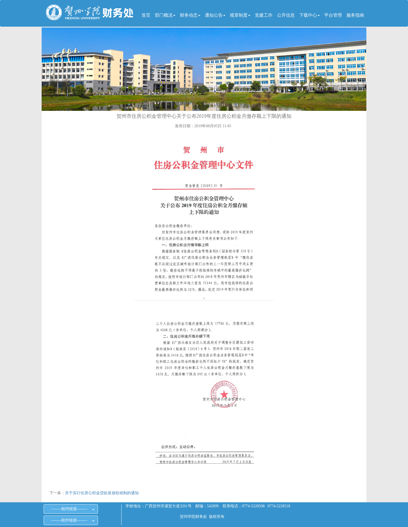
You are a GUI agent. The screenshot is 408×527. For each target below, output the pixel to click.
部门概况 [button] (165, 15)
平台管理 (333, 15)
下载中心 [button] (309, 15)
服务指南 (355, 15)
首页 (146, 15)
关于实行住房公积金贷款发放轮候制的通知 (102, 493)
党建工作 (264, 15)
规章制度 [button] (240, 15)
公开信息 (286, 15)
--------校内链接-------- (70, 509)
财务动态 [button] (190, 15)
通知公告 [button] (215, 15)
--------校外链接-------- (70, 520)
